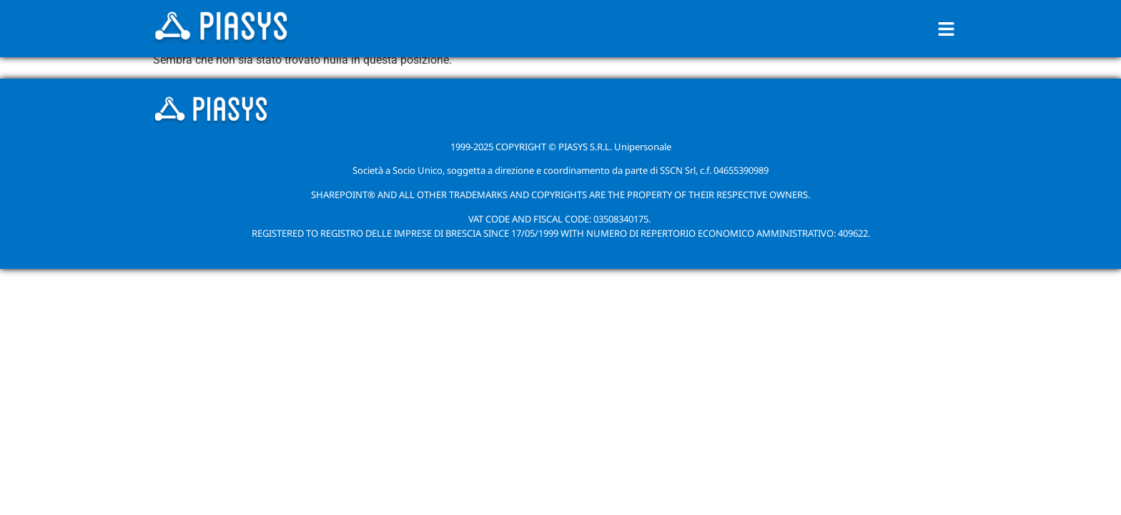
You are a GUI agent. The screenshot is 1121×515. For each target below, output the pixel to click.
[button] (946, 28)
